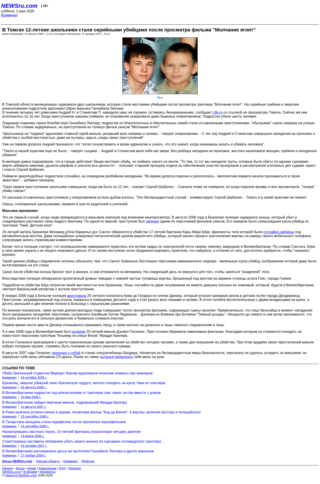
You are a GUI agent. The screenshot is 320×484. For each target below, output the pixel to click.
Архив (31, 468)
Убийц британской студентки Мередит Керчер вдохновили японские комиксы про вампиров (77, 373)
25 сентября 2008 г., (35, 416)
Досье (20, 468)
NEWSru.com (19, 5)
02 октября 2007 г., (34, 445)
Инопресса (48, 472)
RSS (62, 468)
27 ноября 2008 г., (33, 455)
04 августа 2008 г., (34, 387)
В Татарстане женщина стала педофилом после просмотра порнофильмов (64, 422)
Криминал (9, 15)
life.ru (160, 97)
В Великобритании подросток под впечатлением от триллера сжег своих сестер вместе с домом (81, 393)
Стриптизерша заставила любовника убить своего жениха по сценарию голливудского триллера (81, 441)
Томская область (48, 461)
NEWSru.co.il (11, 472)
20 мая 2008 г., (31, 397)
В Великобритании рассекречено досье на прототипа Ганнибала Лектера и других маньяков (78, 451)
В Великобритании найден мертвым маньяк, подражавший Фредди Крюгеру (64, 402)
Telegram (74, 468)
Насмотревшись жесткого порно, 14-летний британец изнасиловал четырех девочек (71, 432)
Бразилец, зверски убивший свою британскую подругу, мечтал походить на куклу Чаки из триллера (83, 383)
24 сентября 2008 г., (35, 426)
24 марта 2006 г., (33, 436)
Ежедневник (47, 468)
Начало (7, 468)
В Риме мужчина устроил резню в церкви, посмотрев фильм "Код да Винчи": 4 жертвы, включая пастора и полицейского (101, 412)
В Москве (30, 472)
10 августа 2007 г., (34, 406)
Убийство (87, 461)
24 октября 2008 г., (34, 377)
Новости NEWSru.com (21, 475)
